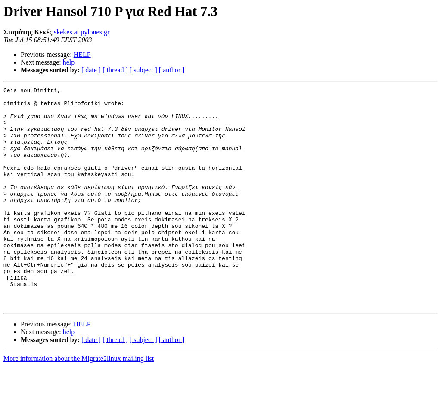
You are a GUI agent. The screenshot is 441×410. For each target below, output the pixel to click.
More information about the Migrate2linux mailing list (78, 402)
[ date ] (91, 70)
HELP (82, 54)
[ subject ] (143, 70)
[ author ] (172, 70)
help (69, 62)
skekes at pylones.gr (81, 32)
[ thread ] (115, 70)
